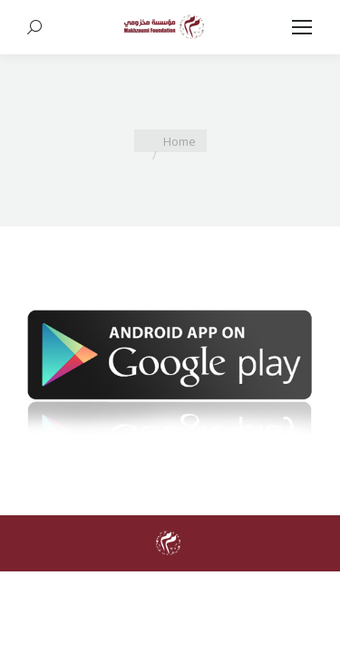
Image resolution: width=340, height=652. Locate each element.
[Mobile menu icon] (302, 27)
